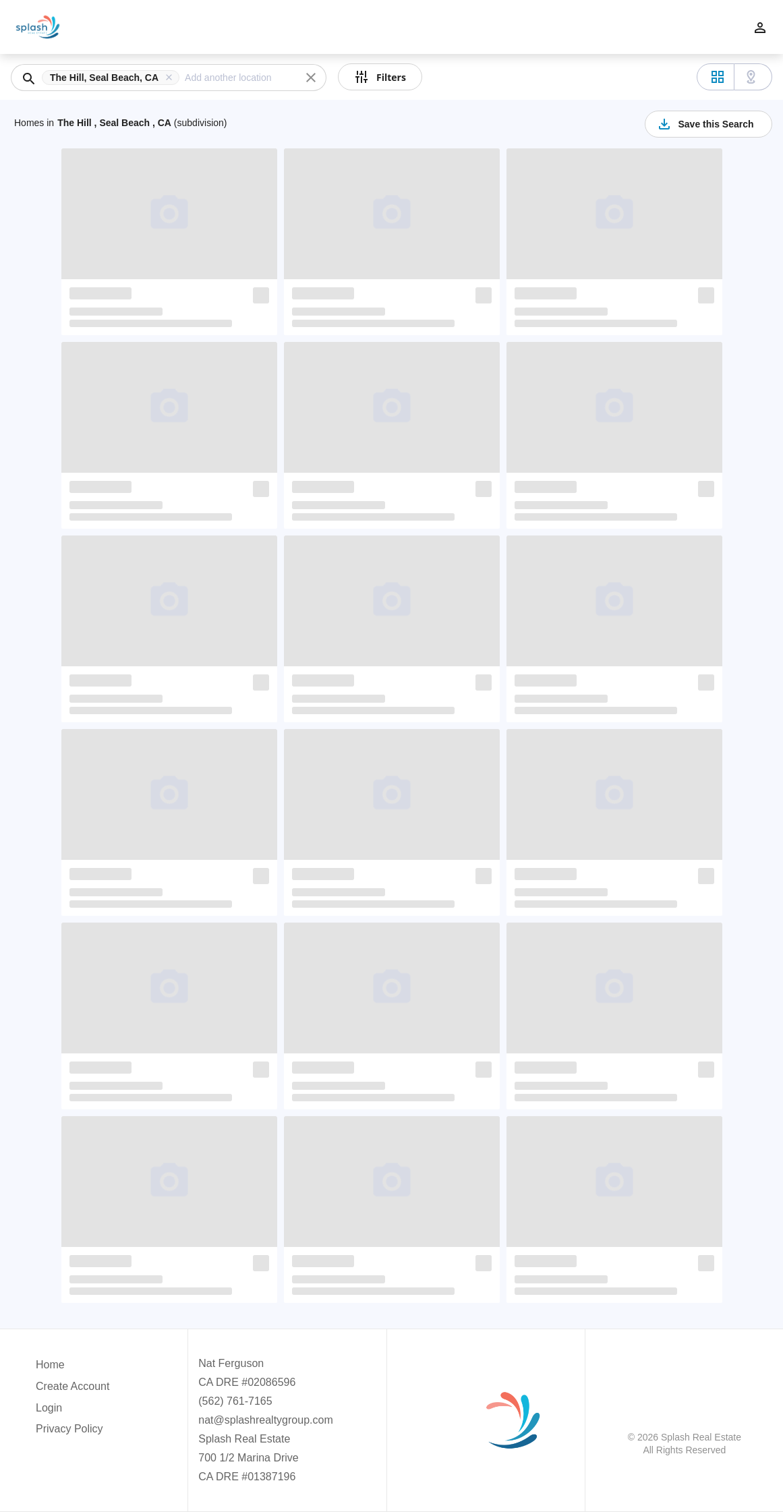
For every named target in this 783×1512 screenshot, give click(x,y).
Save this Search (704, 124)
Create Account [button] (72, 1386)
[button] (113, 77)
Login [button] (49, 1408)
